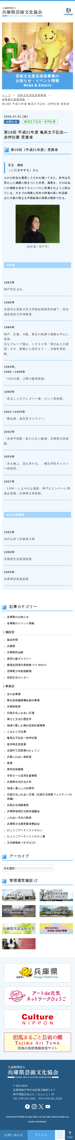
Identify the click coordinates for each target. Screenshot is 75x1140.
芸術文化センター (18, 677)
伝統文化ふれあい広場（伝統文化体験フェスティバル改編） (39, 796)
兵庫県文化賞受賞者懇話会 (23, 824)
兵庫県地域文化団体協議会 (23, 811)
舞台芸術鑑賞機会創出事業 (23, 700)
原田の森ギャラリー (19, 658)
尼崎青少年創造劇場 (19, 671)
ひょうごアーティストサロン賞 (26, 836)
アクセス (41, 1135)
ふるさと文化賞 (16, 731)
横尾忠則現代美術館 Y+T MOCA (26, 665)
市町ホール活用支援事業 (22, 775)
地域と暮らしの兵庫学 (20, 788)
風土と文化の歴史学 (19, 719)
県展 (9, 763)
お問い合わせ (13, 1135)
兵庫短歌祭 (14, 706)
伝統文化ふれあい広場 (20, 713)
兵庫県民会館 (15, 652)
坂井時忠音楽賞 (16, 744)
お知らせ (11, 121)
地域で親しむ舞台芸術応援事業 (26, 725)
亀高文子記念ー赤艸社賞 (40, 121)
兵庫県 (11, 646)
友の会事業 (14, 694)
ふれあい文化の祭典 (19, 817)
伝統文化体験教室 (18, 805)
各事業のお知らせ (18, 617)
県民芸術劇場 (15, 769)
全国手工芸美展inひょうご (23, 750)
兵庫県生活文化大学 (19, 782)
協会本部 (12, 639)
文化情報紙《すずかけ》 (22, 842)
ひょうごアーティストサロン (24, 830)
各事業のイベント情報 (20, 623)
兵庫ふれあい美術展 (19, 757)
